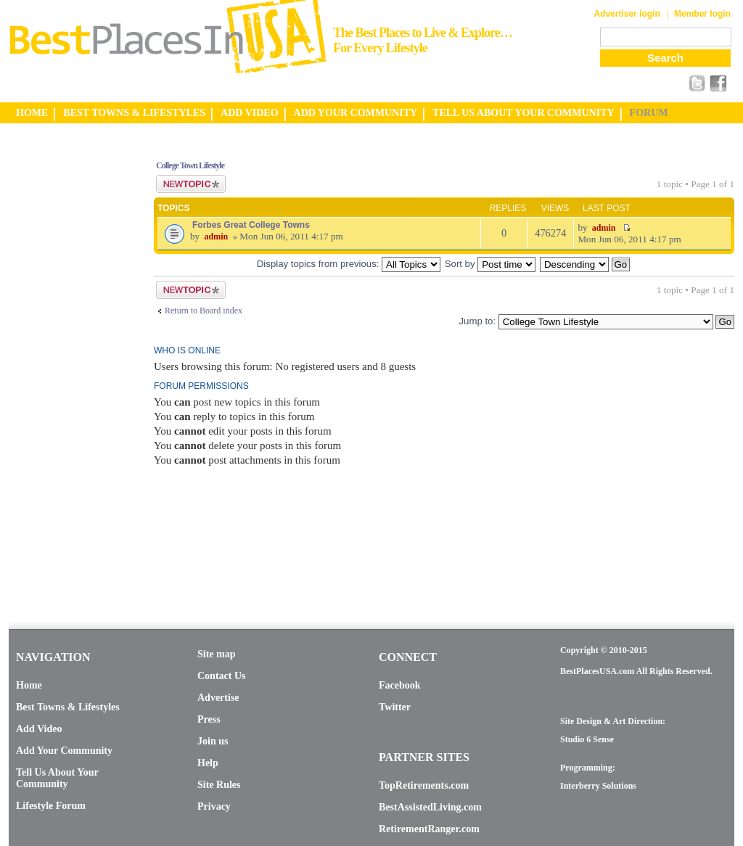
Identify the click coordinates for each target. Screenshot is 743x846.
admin (216, 236)
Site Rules (219, 784)
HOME (32, 112)
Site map (216, 654)
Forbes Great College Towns (251, 225)
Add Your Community (64, 750)
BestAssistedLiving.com (430, 807)
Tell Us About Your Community (57, 778)
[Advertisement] (67, 365)
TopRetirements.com (424, 785)
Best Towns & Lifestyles (68, 707)
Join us (212, 741)
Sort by (490, 263)
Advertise (218, 697)
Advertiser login (627, 14)
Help (207, 762)
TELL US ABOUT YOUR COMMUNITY (523, 112)
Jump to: (477, 321)
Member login (702, 14)
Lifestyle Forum (51, 805)
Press (209, 719)
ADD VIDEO (249, 112)
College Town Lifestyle (190, 165)
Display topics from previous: (348, 263)
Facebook (400, 685)
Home (29, 685)
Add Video (39, 728)
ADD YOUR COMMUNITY (356, 112)
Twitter (395, 707)
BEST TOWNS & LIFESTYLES (134, 112)
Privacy (214, 806)
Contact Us (221, 675)
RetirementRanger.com (429, 829)
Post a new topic (191, 184)
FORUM (649, 112)
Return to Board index (203, 310)
